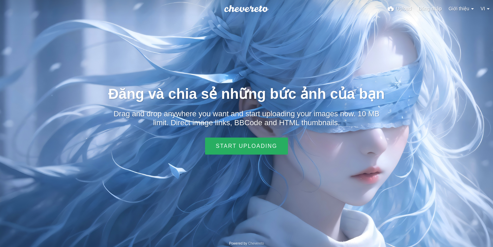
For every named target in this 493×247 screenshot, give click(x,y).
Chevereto (256, 243)
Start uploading (246, 146)
